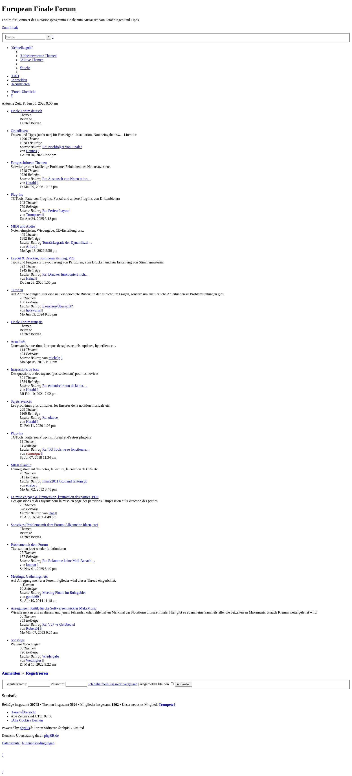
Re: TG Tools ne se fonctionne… (66, 449)
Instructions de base (25, 369)
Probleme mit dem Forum (29, 544)
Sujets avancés (21, 401)
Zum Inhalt (10, 27)
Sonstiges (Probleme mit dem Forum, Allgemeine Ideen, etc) (54, 525)
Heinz (30, 278)
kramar (31, 565)
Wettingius (34, 660)
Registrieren (37, 673)
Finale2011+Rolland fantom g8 (64, 481)
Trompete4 (34, 215)
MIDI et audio (21, 465)
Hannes (31, 151)
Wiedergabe (50, 656)
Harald (31, 183)
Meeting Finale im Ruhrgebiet (64, 592)
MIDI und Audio (23, 226)
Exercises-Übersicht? (57, 306)
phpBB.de (51, 735)
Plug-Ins (17, 194)
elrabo (30, 485)
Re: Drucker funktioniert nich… (65, 274)
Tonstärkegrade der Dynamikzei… (67, 242)
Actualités (18, 342)
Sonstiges (17, 640)
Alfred (30, 246)
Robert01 (33, 628)
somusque (33, 453)
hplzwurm (33, 310)
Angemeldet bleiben (157, 684)
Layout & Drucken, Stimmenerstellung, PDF (43, 258)
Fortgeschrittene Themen (29, 162)
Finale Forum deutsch (26, 111)
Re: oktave (50, 417)
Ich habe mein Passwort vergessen (112, 684)
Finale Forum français (26, 322)
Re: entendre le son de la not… (64, 386)
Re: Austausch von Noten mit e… (66, 179)
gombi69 (32, 596)
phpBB (25, 728)
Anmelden (11, 673)
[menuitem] (38, 56)
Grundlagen (19, 131)
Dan (51, 513)
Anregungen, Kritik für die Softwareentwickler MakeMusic (53, 608)
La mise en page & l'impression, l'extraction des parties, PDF (55, 497)
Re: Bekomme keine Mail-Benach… (68, 561)
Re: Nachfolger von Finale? (62, 147)
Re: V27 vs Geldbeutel (58, 624)
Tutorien (17, 290)
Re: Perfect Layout (55, 211)
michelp (54, 358)
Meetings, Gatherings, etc (29, 576)
